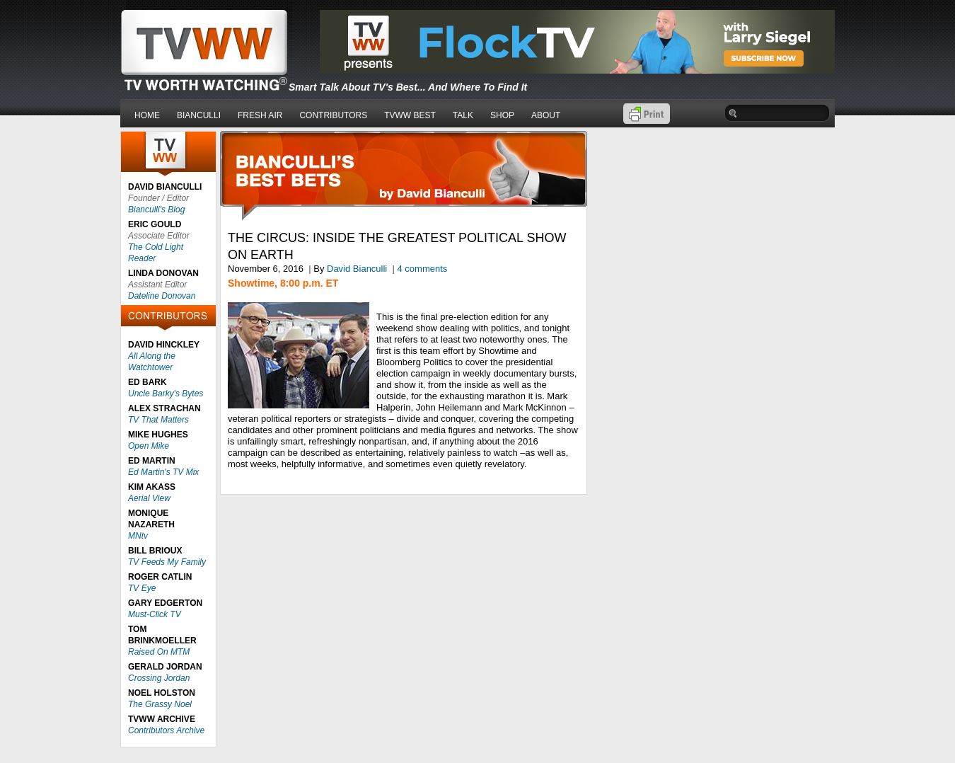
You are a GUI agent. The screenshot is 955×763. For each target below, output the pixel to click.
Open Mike (148, 446)
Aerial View (149, 498)
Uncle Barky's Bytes (165, 393)
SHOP (502, 115)
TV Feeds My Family (167, 562)
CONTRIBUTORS (333, 115)
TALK (463, 115)
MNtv (138, 536)
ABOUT (545, 115)
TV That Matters (158, 420)
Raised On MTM (159, 652)
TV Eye (142, 588)
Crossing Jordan (159, 678)
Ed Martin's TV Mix (163, 472)
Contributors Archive (166, 730)
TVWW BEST (410, 115)
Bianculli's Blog (156, 209)
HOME (147, 115)
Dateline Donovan (161, 296)
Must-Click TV (154, 614)
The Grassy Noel (160, 704)
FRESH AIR (260, 115)
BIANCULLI (199, 115)
